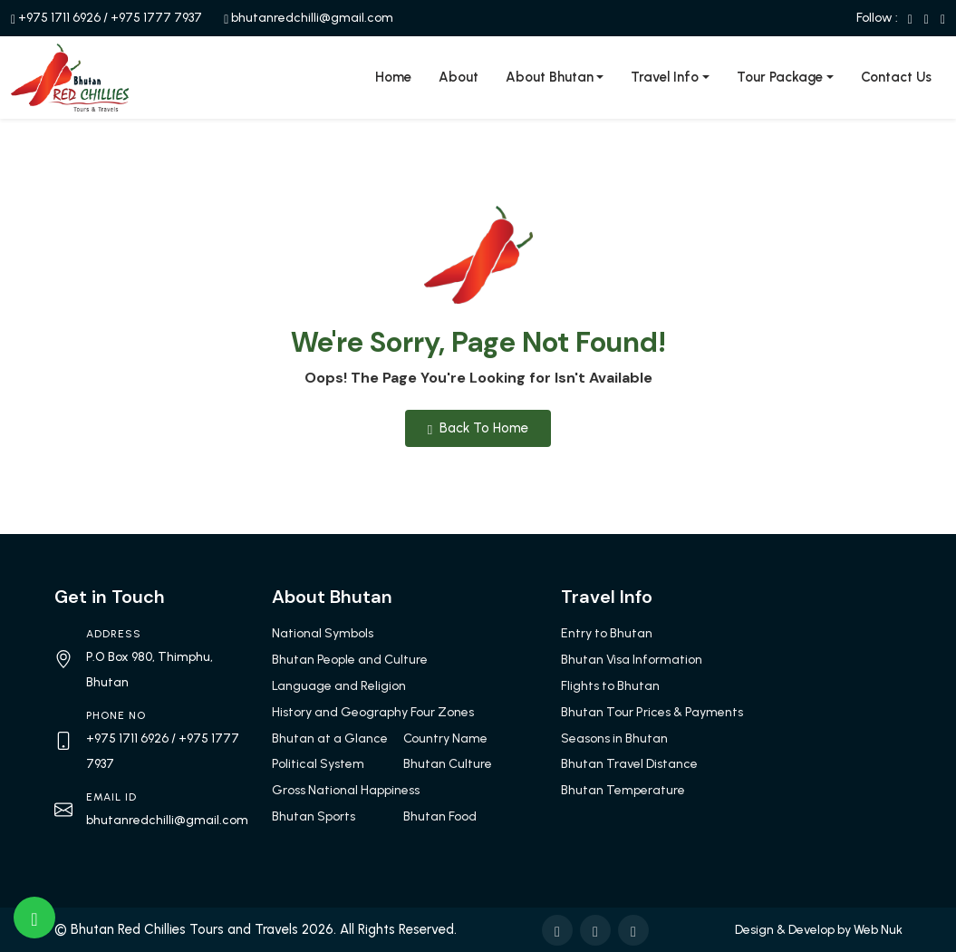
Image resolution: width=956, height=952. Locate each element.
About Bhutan (550, 77)
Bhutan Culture (447, 764)
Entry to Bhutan (606, 633)
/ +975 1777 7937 (152, 17)
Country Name (445, 738)
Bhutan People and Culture (350, 659)
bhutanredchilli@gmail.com (312, 17)
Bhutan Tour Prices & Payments (652, 712)
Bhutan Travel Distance (629, 764)
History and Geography (340, 712)
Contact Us (896, 77)
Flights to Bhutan (610, 686)
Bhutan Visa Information (631, 659)
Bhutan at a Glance (330, 738)
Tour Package (780, 77)
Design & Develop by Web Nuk (819, 929)
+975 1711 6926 (59, 17)
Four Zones (442, 712)
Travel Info (665, 77)
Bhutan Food (440, 816)
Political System (318, 764)
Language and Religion (339, 686)
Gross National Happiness (346, 790)
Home (393, 77)
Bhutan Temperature (623, 790)
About (458, 77)
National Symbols (322, 633)
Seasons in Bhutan (614, 738)
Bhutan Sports (313, 816)
